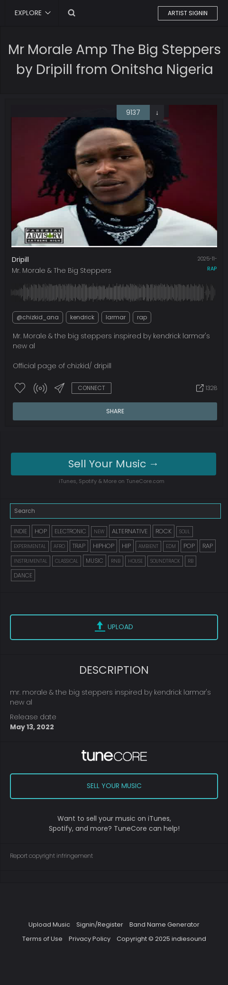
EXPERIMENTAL (30, 546)
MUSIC (94, 561)
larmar (116, 317)
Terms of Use (42, 938)
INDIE (20, 531)
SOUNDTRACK (165, 561)
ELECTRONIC (70, 531)
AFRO (59, 546)
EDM (171, 546)
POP (189, 545)
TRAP (79, 546)
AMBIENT (148, 546)
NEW (99, 531)
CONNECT (91, 388)
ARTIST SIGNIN (188, 13)
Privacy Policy (89, 938)
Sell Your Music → (113, 463)
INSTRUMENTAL (30, 561)
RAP (207, 545)
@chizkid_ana (38, 317)
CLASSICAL (66, 561)
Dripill (20, 259)
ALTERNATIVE (130, 531)
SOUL (184, 531)
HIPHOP (103, 545)
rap (212, 268)
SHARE (115, 411)
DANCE (23, 575)
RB (190, 561)
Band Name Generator (164, 924)
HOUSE (135, 561)
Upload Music (49, 924)
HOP (41, 531)
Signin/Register (99, 924)
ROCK (163, 531)
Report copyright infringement (51, 856)
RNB (115, 561)
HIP (126, 545)
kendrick (82, 317)
